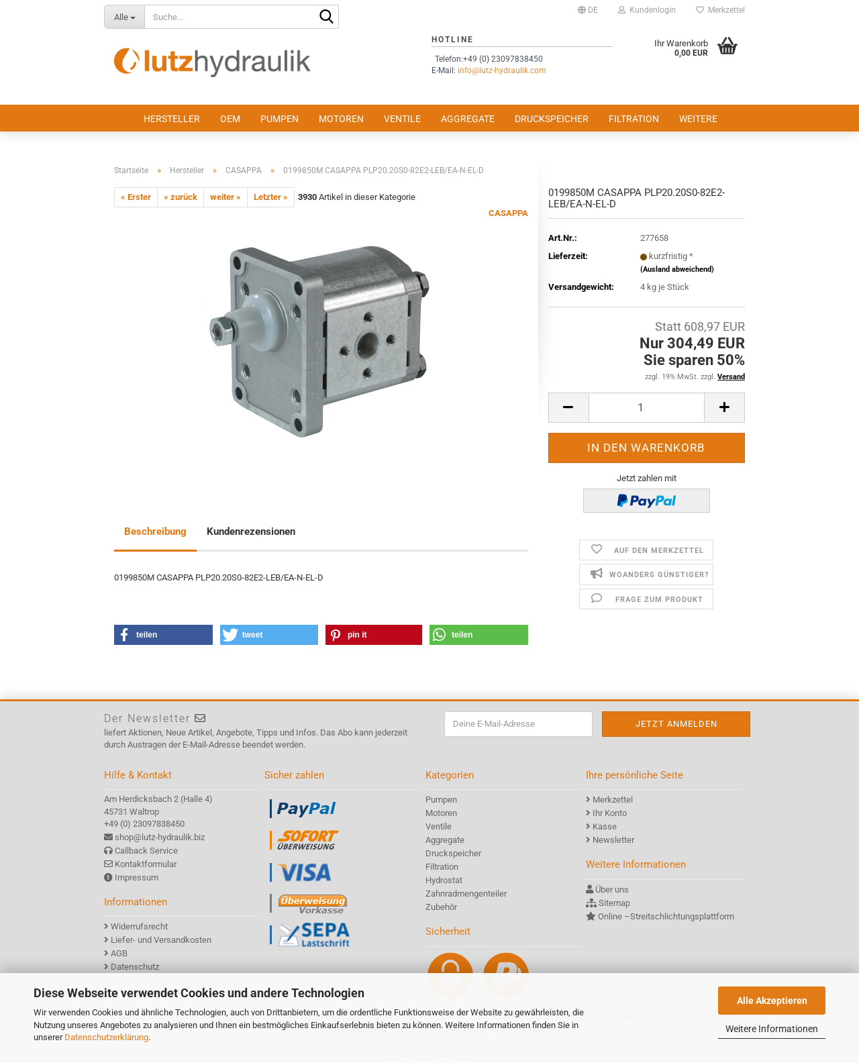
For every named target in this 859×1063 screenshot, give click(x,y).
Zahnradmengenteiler (466, 894)
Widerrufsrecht (139, 926)
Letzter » (271, 197)
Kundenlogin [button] (647, 10)
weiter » (225, 197)
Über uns (612, 889)
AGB (119, 953)
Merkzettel (720, 10)
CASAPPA (508, 213)
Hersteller (172, 118)
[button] (588, 10)
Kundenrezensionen (251, 531)
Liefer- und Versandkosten (161, 940)
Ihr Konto (610, 813)
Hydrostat (443, 880)
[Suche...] (124, 17)
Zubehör (441, 907)
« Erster (136, 197)
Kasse (605, 826)
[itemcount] (647, 408)
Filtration (634, 118)
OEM (230, 118)
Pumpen (279, 118)
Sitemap (614, 903)
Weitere (698, 118)
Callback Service (146, 851)
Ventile (402, 118)
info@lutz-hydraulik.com (502, 70)
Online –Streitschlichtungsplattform (666, 916)
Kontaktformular (145, 864)
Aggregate (468, 118)
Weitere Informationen (771, 1028)
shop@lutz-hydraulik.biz (160, 837)
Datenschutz (135, 967)
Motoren (341, 118)
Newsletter (613, 840)
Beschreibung (155, 531)
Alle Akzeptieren (772, 1000)
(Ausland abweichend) (677, 269)
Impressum (136, 877)
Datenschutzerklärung (106, 1037)
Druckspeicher (552, 118)
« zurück (180, 197)
